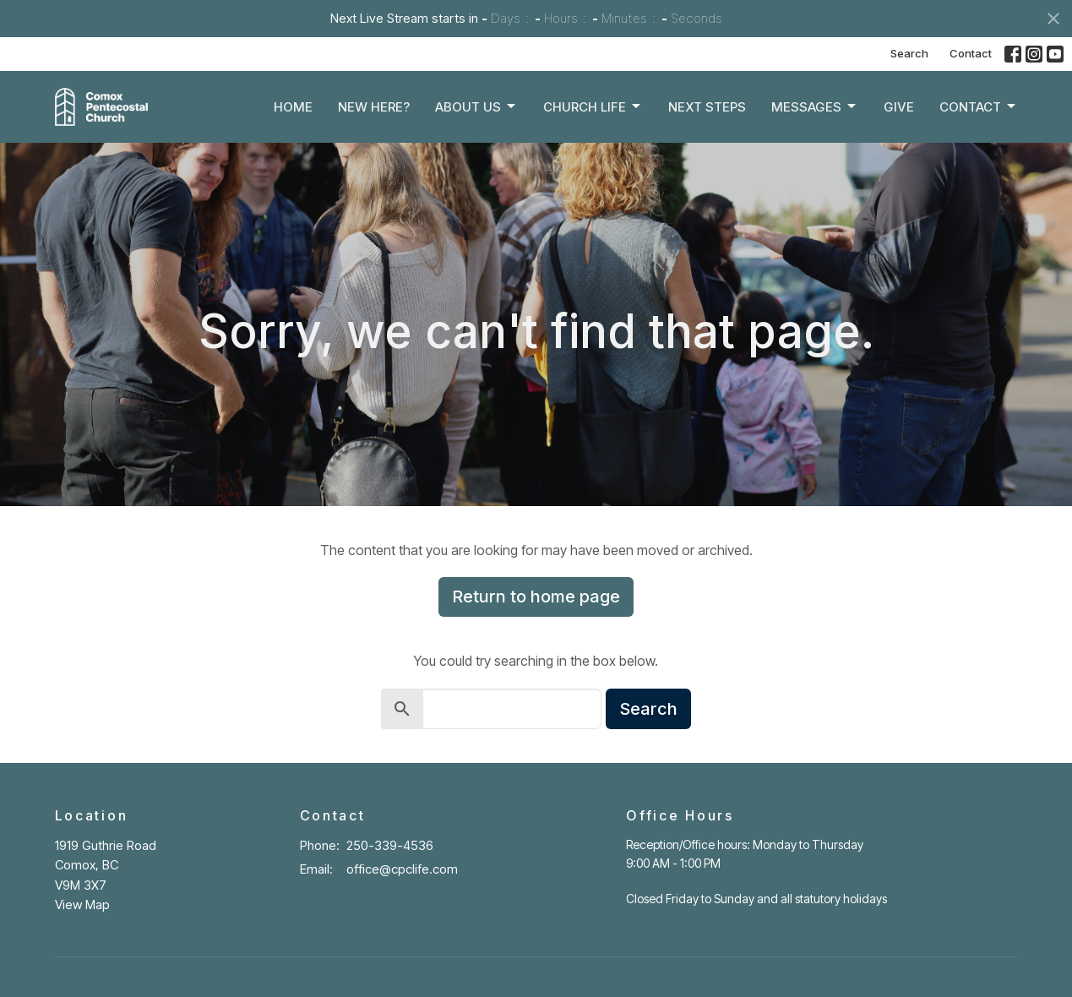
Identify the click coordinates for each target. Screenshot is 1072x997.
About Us (476, 106)
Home (293, 107)
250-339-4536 (389, 845)
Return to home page (536, 596)
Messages (814, 106)
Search (909, 53)
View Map (82, 904)
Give (899, 107)
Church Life (593, 106)
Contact (971, 53)
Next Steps (707, 107)
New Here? (374, 107)
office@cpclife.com (402, 869)
